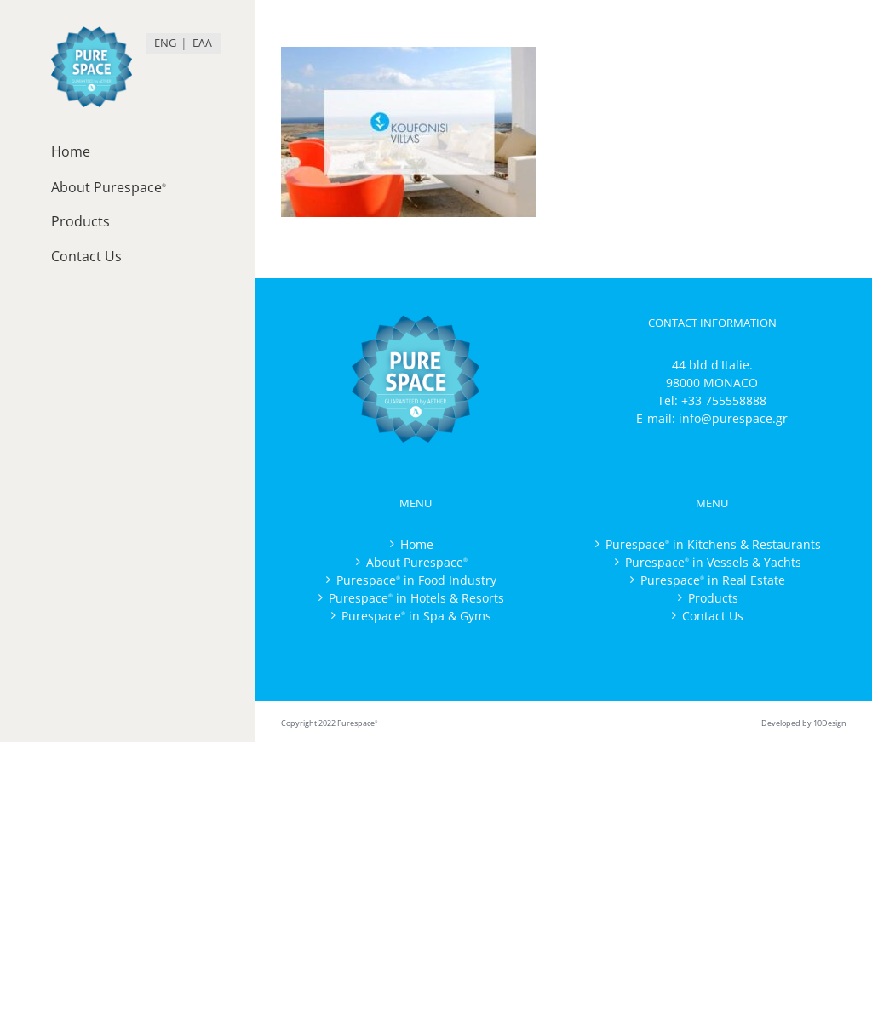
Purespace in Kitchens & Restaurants (713, 544)
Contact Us (712, 616)
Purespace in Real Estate (712, 580)
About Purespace (417, 562)
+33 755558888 (723, 400)
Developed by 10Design (803, 722)
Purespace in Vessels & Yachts (713, 562)
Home (416, 544)
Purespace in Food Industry (416, 580)
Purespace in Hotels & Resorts (416, 598)
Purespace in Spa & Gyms (416, 616)
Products (713, 598)
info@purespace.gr (733, 418)
